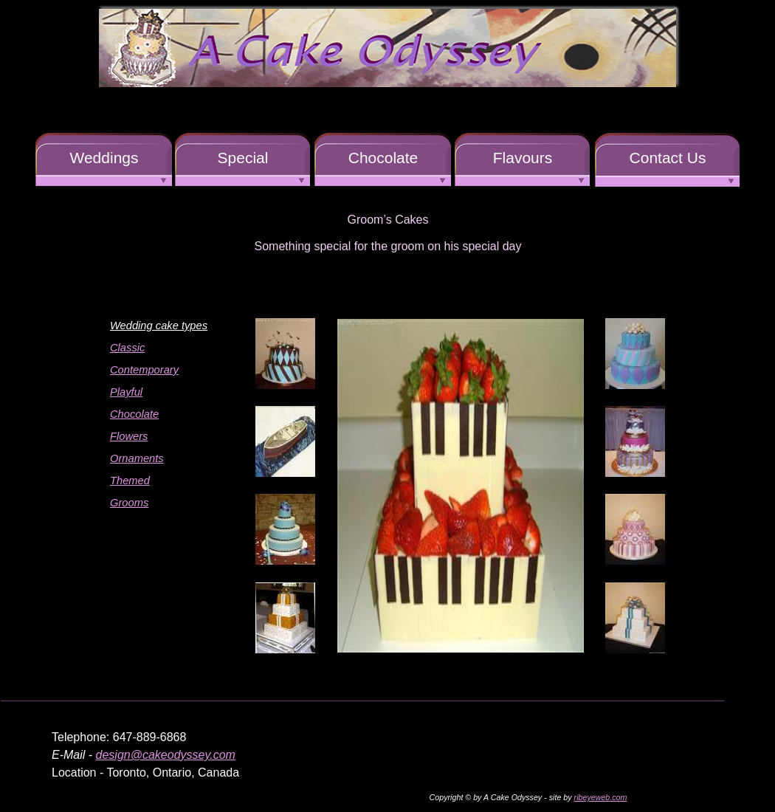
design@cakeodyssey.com (165, 755)
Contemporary (144, 370)
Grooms (129, 503)
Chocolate (134, 414)
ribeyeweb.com (600, 797)
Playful (126, 392)
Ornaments (137, 458)
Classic (127, 348)
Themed (130, 480)
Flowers (129, 436)
